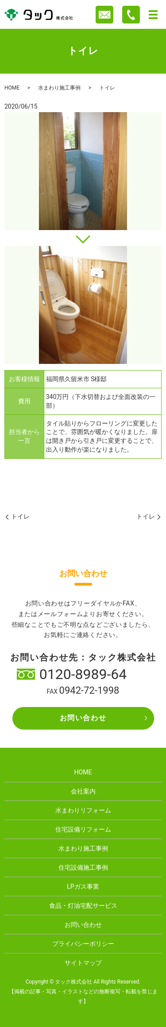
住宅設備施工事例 (83, 867)
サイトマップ (83, 962)
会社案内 (83, 791)
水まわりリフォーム (83, 810)
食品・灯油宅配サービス (83, 905)
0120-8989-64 (83, 674)
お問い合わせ (83, 718)
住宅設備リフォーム (83, 829)
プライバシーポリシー (83, 943)
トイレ (20, 516)
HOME (11, 88)
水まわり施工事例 (59, 88)
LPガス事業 (83, 886)
